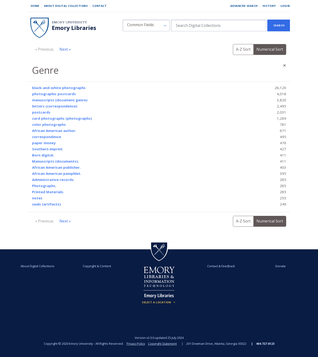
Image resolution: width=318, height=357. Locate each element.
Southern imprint (47, 149)
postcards (41, 112)
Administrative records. (53, 179)
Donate (280, 266)
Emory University (69, 22)
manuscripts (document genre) (59, 100)
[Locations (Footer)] (159, 302)
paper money (44, 142)
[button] (146, 25)
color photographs (49, 124)
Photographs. (44, 185)
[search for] (218, 25)
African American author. (54, 130)
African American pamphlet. (56, 173)
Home (35, 6)
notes (37, 198)
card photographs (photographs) (62, 118)
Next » (65, 49)
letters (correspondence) (54, 106)
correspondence (46, 136)
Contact (99, 6)
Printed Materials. (48, 191)
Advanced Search (244, 6)
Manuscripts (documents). (55, 161)
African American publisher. (56, 167)
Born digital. (43, 155)
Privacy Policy (135, 343)
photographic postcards (54, 93)
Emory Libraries (74, 28)
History (269, 6)
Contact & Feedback (221, 266)
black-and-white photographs (59, 87)
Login (285, 6)
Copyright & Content (97, 266)
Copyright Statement (163, 343)
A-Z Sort (243, 49)
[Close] (284, 65)
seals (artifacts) (46, 204)
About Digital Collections (66, 6)
